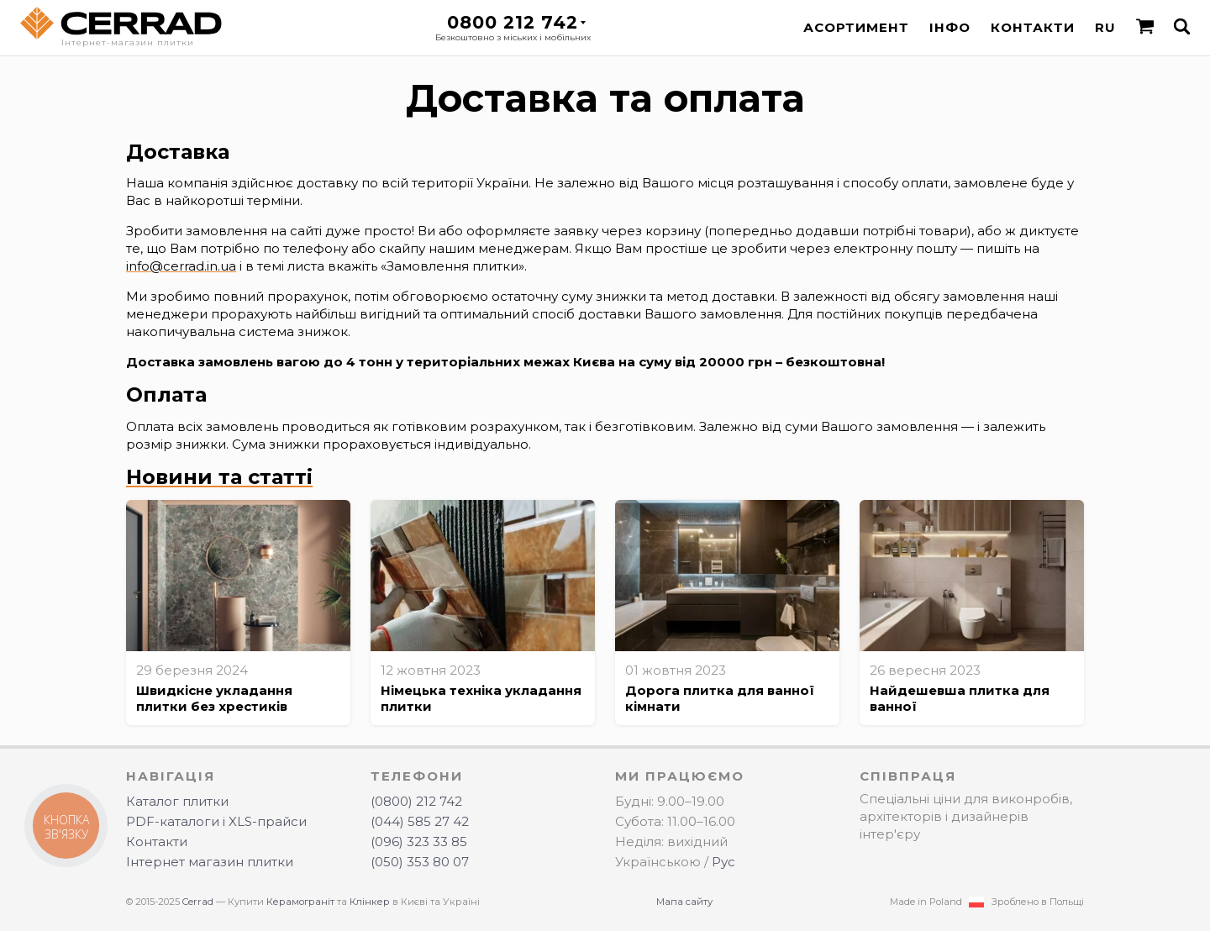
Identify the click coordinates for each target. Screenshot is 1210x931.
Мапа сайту (684, 901)
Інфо (950, 27)
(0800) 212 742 (416, 801)
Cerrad (197, 901)
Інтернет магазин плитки (209, 862)
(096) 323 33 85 (419, 841)
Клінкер (370, 901)
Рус (723, 862)
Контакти (1033, 27)
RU (1105, 27)
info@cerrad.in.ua (181, 266)
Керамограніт (300, 901)
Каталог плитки (177, 801)
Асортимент (856, 27)
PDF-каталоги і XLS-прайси (216, 821)
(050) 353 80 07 (420, 862)
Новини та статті (219, 477)
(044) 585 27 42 (420, 821)
